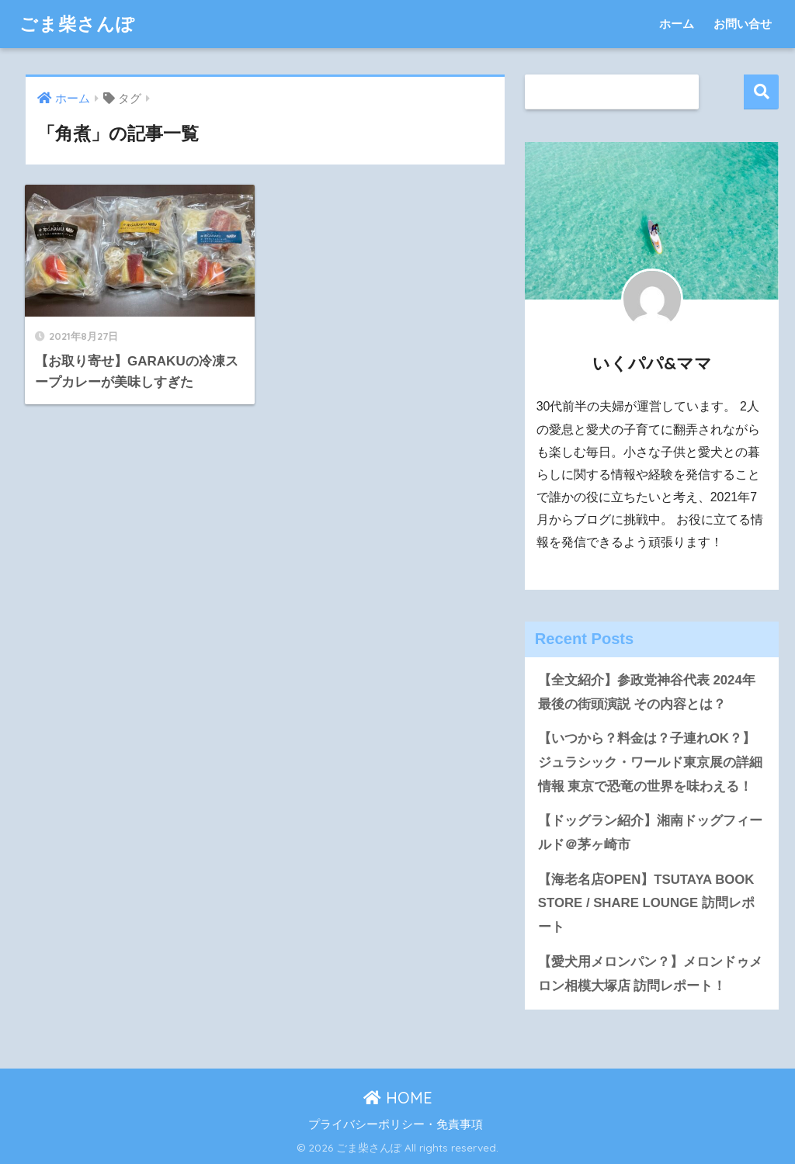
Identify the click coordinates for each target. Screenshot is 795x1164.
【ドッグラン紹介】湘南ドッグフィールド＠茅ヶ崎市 (650, 832)
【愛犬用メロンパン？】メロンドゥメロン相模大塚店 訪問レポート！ (650, 973)
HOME (397, 1097)
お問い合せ (742, 23)
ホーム (676, 23)
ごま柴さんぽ (77, 23)
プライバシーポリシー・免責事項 (395, 1124)
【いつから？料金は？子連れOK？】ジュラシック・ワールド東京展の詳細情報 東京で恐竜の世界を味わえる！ (650, 762)
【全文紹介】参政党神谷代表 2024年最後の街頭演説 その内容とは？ (646, 692)
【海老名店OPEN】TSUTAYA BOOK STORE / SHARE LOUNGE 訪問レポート (646, 903)
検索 (761, 91)
